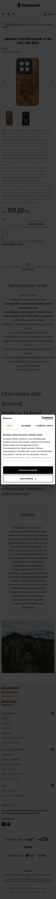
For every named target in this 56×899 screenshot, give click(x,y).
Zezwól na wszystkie (28, 470)
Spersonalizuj (28, 478)
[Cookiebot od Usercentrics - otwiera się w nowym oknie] (41, 418)
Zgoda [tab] (9, 425)
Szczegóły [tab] (26, 425)
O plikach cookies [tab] (44, 425)
